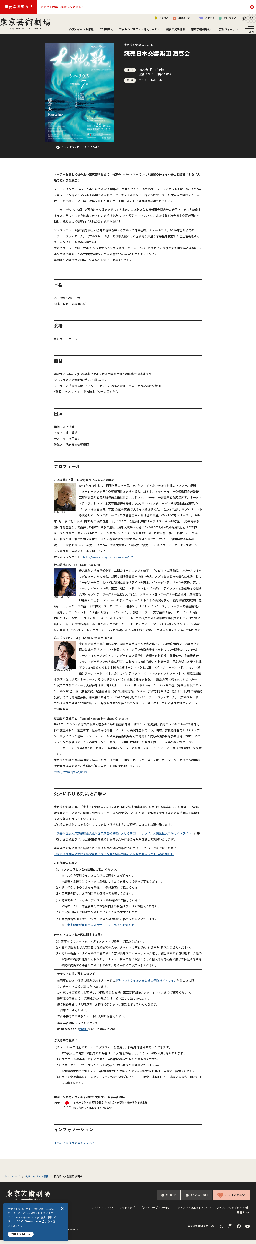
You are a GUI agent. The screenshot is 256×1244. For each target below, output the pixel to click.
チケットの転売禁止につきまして (62, 7)
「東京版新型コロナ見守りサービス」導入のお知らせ (99, 929)
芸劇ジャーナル (227, 31)
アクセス (156, 20)
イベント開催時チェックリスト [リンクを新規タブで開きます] (74, 1147)
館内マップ (222, 19)
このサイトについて (102, 1212)
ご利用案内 (105, 31)
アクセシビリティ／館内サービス (138, 31)
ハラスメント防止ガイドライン (193, 1212)
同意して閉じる (20, 1234)
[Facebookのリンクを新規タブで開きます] (239, 1230)
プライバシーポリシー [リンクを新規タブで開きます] (28, 1221)
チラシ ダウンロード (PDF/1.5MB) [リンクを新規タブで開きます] (80, 151)
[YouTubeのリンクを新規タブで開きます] (247, 1230)
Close (252, 7)
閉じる (63, 1208)
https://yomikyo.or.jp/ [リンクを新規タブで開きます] (68, 776)
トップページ (12, 1180)
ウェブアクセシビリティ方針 (233, 1212)
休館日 (83, 1033)
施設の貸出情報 (174, 31)
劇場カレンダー (179, 20)
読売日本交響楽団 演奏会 (68, 1180)
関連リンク (243, 1216)
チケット (201, 19)
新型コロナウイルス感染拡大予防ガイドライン (146, 984)
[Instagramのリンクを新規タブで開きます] (230, 1230)
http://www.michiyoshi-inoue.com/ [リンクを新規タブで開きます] (106, 561)
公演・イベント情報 (79, 31)
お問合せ (168, 1199)
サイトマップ (127, 1212)
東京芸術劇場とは (201, 31)
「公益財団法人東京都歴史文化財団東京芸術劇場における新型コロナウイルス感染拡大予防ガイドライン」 (124, 837)
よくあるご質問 (197, 1199)
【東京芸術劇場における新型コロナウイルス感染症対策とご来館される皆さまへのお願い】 (114, 858)
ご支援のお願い (231, 1199)
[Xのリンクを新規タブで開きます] (221, 1230)
